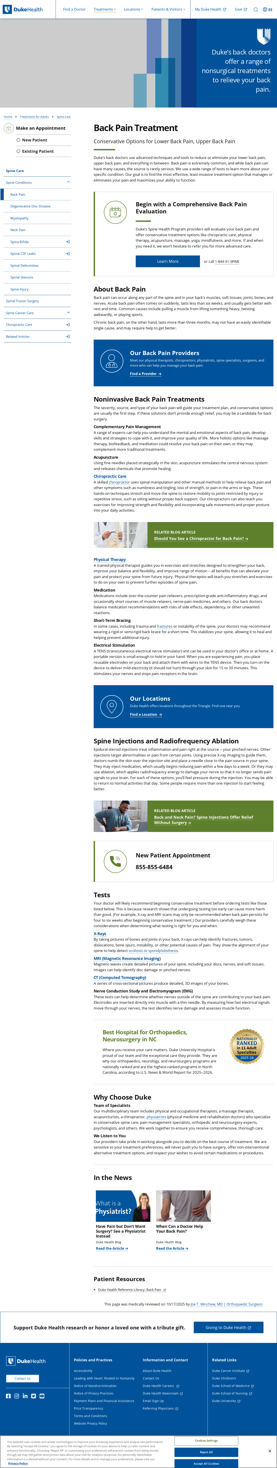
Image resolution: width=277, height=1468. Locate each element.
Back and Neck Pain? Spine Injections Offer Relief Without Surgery (203, 825)
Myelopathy (19, 223)
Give (238, 9)
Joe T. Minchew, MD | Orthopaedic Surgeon (227, 1309)
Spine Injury (19, 294)
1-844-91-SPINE (227, 267)
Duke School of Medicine (230, 1391)
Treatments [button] (103, 9)
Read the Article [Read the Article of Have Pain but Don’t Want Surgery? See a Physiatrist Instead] (110, 1253)
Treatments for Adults (34, 122)
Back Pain (17, 199)
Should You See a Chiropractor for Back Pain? (199, 543)
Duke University (224, 1406)
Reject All (206, 1452)
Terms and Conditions (90, 1421)
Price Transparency (88, 1414)
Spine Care (64, 122)
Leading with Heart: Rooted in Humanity (104, 1383)
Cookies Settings (206, 1441)
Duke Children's (224, 1383)
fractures (164, 631)
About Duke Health (157, 1376)
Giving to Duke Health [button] (226, 1332)
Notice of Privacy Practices (94, 1398)
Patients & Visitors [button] (166, 9)
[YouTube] (43, 1402)
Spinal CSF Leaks (40, 259)
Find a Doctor (74, 9)
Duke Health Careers (159, 1391)
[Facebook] (9, 1402)
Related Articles (38, 342)
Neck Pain (17, 235)
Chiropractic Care (38, 330)
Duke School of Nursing (230, 1398)
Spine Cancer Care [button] (38, 317)
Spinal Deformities (24, 271)
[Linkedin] (26, 1402)
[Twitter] (34, 1402)
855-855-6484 (154, 872)
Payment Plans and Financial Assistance (104, 1406)
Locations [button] (132, 9)
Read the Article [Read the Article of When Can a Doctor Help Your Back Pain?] (170, 1253)
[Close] (270, 1451)
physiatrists (156, 1122)
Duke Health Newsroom (160, 1398)
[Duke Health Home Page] (26, 1366)
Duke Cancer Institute (228, 1376)
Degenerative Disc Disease (30, 211)
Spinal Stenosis (21, 282)
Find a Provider (143, 379)
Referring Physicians (158, 1414)
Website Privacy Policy (90, 1429)
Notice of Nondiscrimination (95, 1391)
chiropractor (119, 487)
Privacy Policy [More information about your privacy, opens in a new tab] (18, 1464)
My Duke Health (208, 9)
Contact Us (23, 1384)
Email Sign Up (153, 1406)
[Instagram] (17, 1402)
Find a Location (143, 719)
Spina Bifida (40, 247)
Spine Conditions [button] (38, 187)
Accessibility (83, 1376)
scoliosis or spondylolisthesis (153, 955)
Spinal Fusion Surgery (22, 306)
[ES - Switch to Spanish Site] (268, 9)
